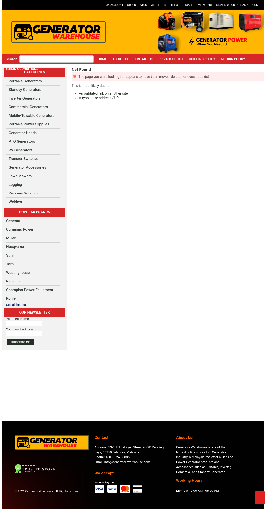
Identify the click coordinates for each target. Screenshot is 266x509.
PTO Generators (22, 141)
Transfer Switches (23, 159)
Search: (12, 59)
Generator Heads (23, 133)
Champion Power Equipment (29, 290)
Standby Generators (25, 90)
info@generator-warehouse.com (122, 462)
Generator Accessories (27, 167)
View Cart (205, 5)
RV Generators (21, 150)
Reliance (13, 281)
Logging (15, 184)
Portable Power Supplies (29, 124)
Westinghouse (18, 272)
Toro (10, 264)
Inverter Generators (25, 98)
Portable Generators (25, 81)
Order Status (137, 5)
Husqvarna (15, 247)
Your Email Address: (20, 329)
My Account (114, 5)
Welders (15, 202)
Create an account (245, 5)
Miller (11, 238)
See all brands (16, 305)
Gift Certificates (181, 5)
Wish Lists (158, 5)
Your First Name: (18, 319)
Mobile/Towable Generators (32, 115)
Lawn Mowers (20, 176)
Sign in (221, 5)
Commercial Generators (28, 107)
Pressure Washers (24, 193)
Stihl (10, 255)
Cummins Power (19, 229)
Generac (13, 221)
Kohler (11, 298)
